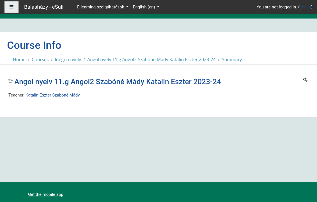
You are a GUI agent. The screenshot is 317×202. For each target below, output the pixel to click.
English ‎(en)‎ (144, 7)
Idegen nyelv (68, 59)
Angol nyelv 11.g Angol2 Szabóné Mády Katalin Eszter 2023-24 (151, 59)
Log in (305, 7)
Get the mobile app (45, 194)
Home (19, 59)
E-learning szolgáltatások (101, 7)
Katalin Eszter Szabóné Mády (53, 95)
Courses (40, 59)
